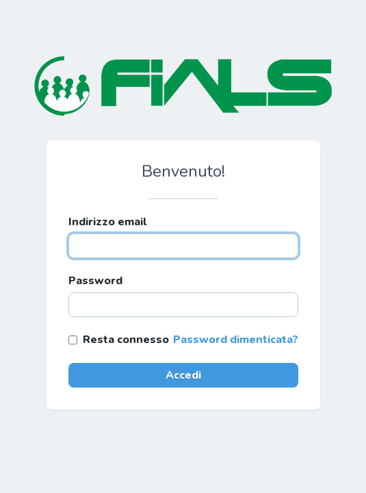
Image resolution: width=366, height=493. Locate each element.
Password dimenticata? (235, 339)
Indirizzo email (107, 222)
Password (95, 281)
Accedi (183, 375)
